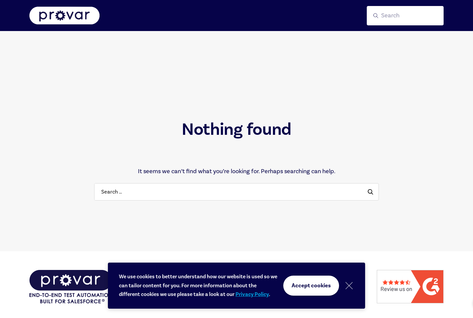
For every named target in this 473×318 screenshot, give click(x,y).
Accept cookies (311, 285)
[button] (405, 15)
